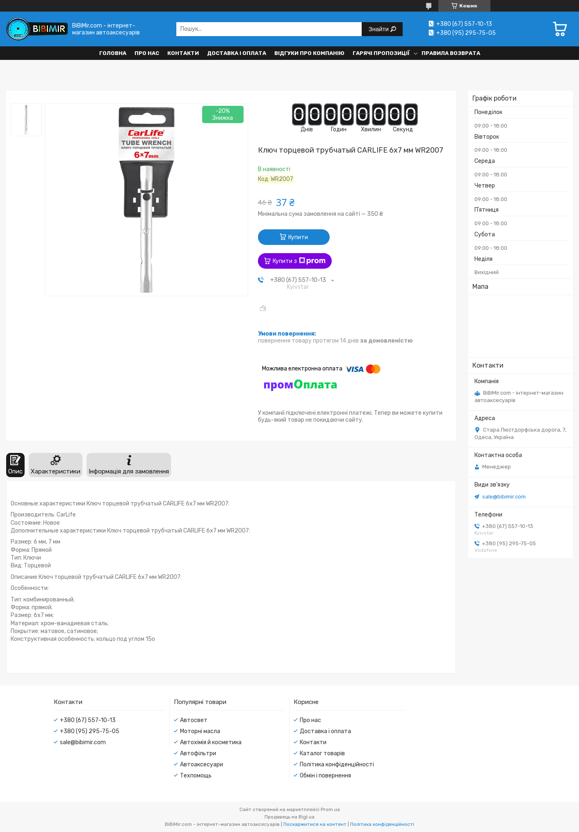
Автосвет (193, 720)
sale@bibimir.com (504, 497)
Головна (112, 53)
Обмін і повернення (325, 775)
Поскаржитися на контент (314, 824)
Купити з (299, 261)
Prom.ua (330, 809)
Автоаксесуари (201, 764)
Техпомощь (196, 775)
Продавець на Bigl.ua (289, 817)
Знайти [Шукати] (379, 28)
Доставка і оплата (236, 53)
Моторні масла (200, 731)
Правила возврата (451, 53)
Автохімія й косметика (211, 742)
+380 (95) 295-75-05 (89, 731)
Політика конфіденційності (337, 764)
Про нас (146, 53)
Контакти (183, 53)
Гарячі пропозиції (381, 53)
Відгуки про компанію (309, 53)
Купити (298, 237)
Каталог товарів (322, 753)
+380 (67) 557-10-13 (88, 720)
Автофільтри (198, 753)
